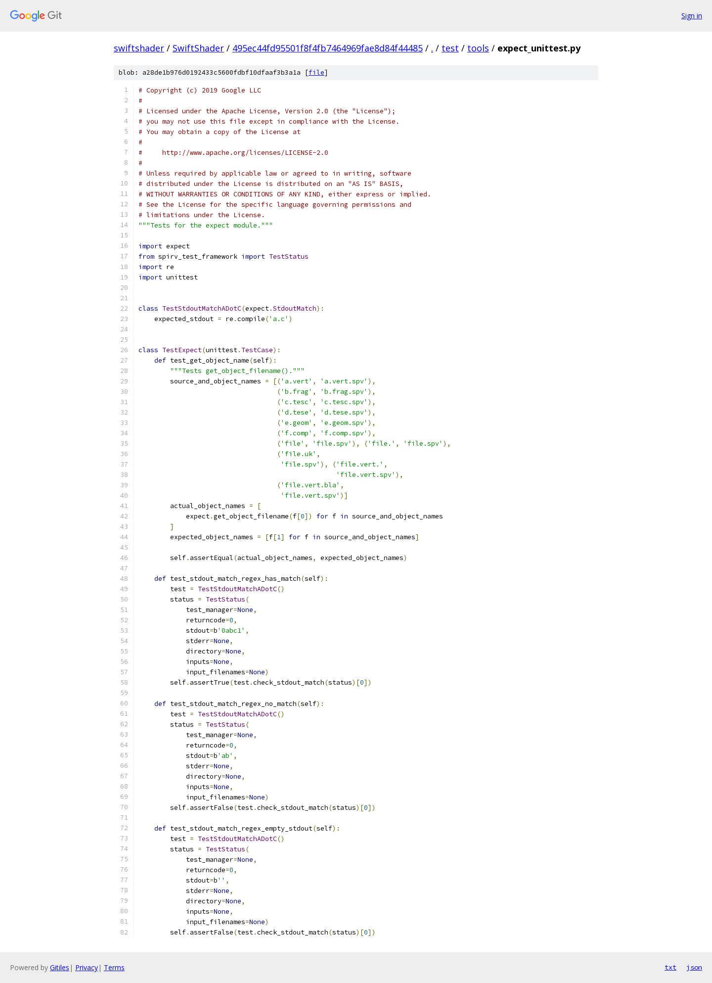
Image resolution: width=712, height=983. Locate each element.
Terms (114, 967)
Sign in (691, 15)
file (316, 72)
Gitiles (59, 967)
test (450, 48)
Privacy (86, 967)
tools (478, 48)
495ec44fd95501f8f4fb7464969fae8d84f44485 (327, 48)
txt (670, 967)
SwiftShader (198, 48)
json (694, 967)
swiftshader (139, 48)
